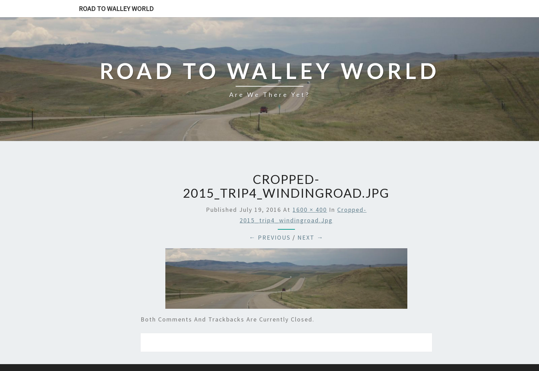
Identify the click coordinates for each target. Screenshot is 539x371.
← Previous (269, 237)
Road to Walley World (116, 8)
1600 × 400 (310, 210)
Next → (310, 237)
